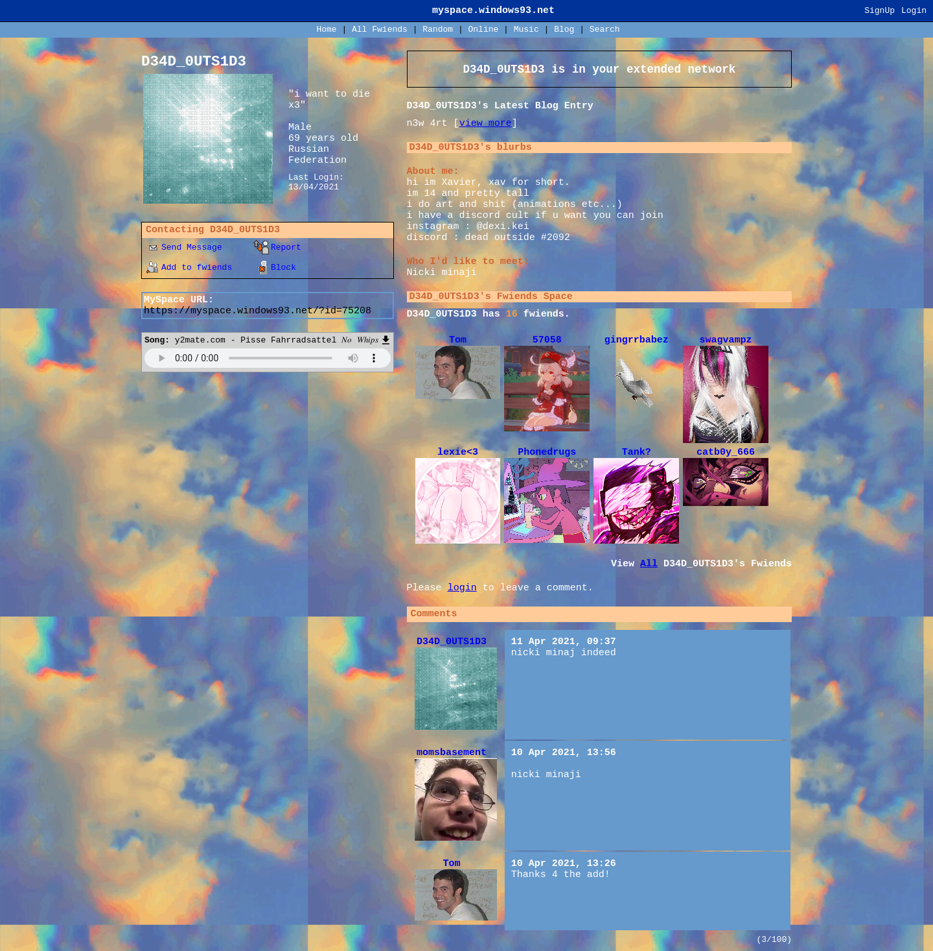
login (462, 588)
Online (483, 29)
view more (485, 123)
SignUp (879, 11)
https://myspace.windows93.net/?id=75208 (257, 311)
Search (605, 29)
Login (914, 11)
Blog (564, 29)
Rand (437, 29)
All (380, 29)
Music (526, 29)
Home (326, 29)
